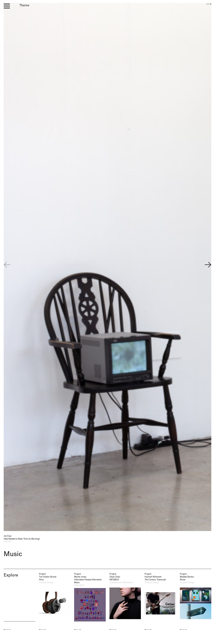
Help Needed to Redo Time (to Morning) (22, 540)
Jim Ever (8, 537)
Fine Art (7, 542)
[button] (208, 266)
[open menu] (7, 6)
